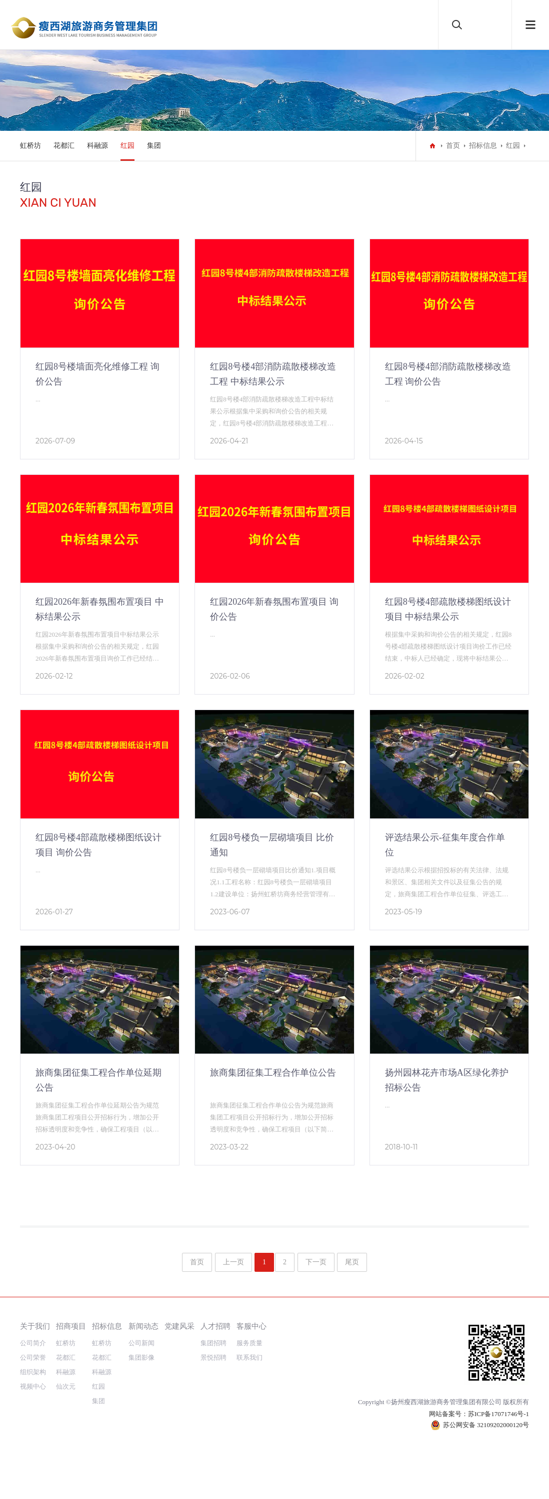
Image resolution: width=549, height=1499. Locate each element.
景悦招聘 (213, 1357)
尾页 (352, 1262)
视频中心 (33, 1386)
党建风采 (179, 1326)
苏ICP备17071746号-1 (498, 1414)
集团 (154, 145)
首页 (453, 145)
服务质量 (249, 1343)
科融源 (97, 145)
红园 (127, 145)
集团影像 (141, 1357)
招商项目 (71, 1326)
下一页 (316, 1262)
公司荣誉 (33, 1357)
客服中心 (251, 1326)
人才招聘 (215, 1326)
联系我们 (249, 1357)
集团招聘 (213, 1343)
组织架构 (33, 1372)
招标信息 (483, 145)
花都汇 (64, 145)
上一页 (233, 1262)
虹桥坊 (30, 145)
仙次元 (66, 1386)
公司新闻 (141, 1343)
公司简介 (33, 1343)
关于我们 (35, 1326)
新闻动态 (143, 1326)
